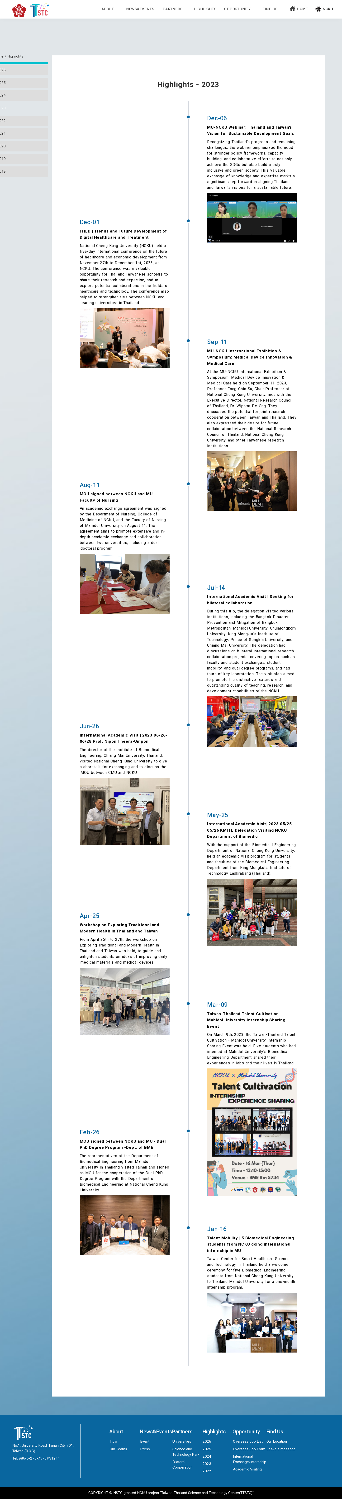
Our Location (276, 1441)
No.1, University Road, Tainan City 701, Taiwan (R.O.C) (43, 1448)
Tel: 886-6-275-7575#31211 (36, 1458)
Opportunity (237, 9)
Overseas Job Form (249, 1449)
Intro (113, 1441)
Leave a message (281, 1449)
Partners (172, 9)
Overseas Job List (248, 1441)
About (116, 1432)
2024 (207, 1456)
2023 (207, 1464)
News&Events (140, 9)
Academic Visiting (247, 1469)
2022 (207, 1471)
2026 (207, 1441)
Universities (181, 1441)
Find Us (269, 9)
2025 (207, 1449)
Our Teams (118, 1449)
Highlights (205, 9)
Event (144, 1441)
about (107, 9)
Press (145, 1449)
